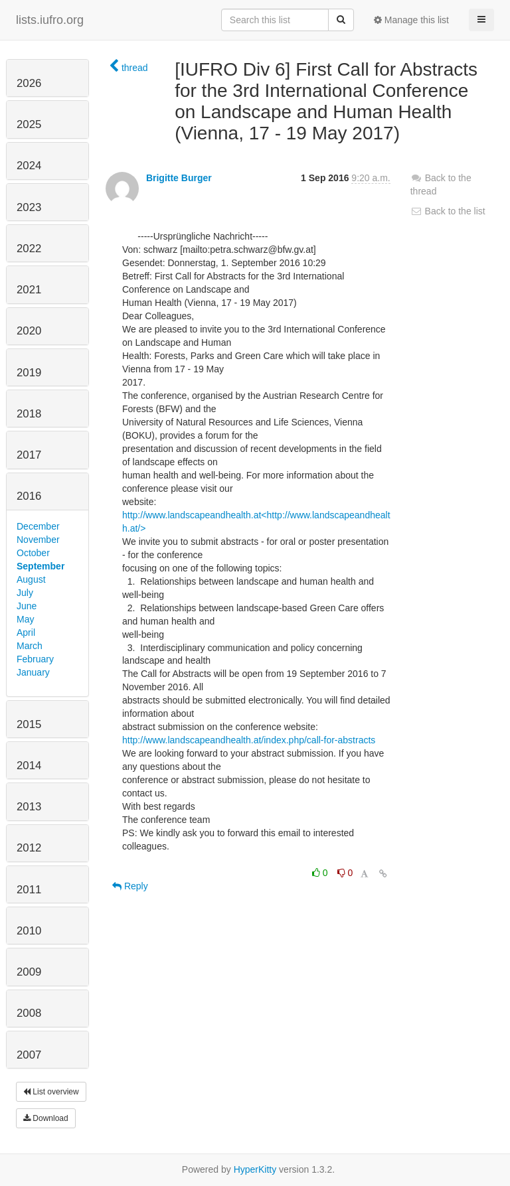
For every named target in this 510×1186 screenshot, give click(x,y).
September (40, 566)
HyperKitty (255, 1169)
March (29, 645)
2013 (29, 806)
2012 (29, 848)
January (33, 672)
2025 (29, 124)
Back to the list (447, 211)
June (27, 606)
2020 (29, 331)
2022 (29, 248)
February (35, 659)
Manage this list (411, 20)
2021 (29, 289)
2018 (29, 414)
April (26, 632)
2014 (29, 765)
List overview (51, 1091)
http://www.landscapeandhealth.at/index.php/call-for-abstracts (248, 740)
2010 (29, 931)
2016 (29, 496)
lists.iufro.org (50, 20)
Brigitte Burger (179, 178)
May (25, 619)
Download (45, 1118)
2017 (29, 455)
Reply (130, 886)
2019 (29, 372)
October (33, 553)
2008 (29, 1013)
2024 (29, 165)
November (38, 539)
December (38, 526)
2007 (29, 1055)
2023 (29, 207)
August (31, 579)
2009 (29, 972)
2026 (29, 83)
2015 (29, 724)
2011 (29, 889)
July (25, 592)
